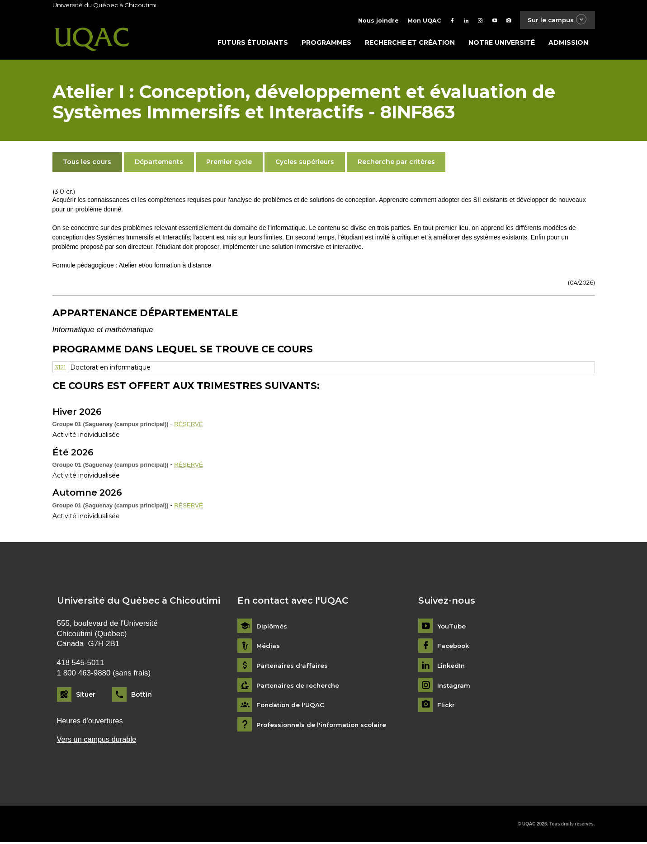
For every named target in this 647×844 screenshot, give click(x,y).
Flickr (446, 706)
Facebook (454, 647)
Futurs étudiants (252, 44)
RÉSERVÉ (189, 425)
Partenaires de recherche (299, 686)
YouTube (452, 627)
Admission (568, 44)
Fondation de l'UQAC (291, 706)
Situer (85, 696)
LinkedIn (452, 667)
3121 (61, 368)
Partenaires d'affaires (292, 667)
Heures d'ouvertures (91, 721)
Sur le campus (555, 20)
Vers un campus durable (98, 741)
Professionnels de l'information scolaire (324, 726)
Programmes (326, 44)
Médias (268, 647)
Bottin (141, 696)
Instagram (454, 686)
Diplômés (272, 627)
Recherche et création (410, 44)
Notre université (501, 44)
